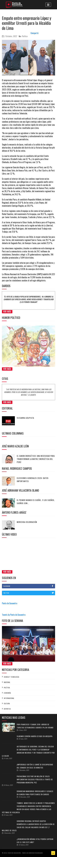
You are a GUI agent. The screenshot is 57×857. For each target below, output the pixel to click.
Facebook (29, 586)
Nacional (7, 682)
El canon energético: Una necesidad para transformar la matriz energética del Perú (36, 458)
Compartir (35, 33)
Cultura (7, 704)
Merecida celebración (27, 522)
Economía (7, 693)
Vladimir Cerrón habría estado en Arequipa (34, 736)
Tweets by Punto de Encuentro (13, 614)
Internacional (9, 698)
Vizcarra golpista (25, 417)
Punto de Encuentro (9, 603)
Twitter (29, 593)
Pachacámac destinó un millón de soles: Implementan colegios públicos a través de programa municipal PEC (35, 779)
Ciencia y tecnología (11, 677)
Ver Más (7, 311)
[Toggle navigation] (48, 5)
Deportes (7, 709)
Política (23, 36)
